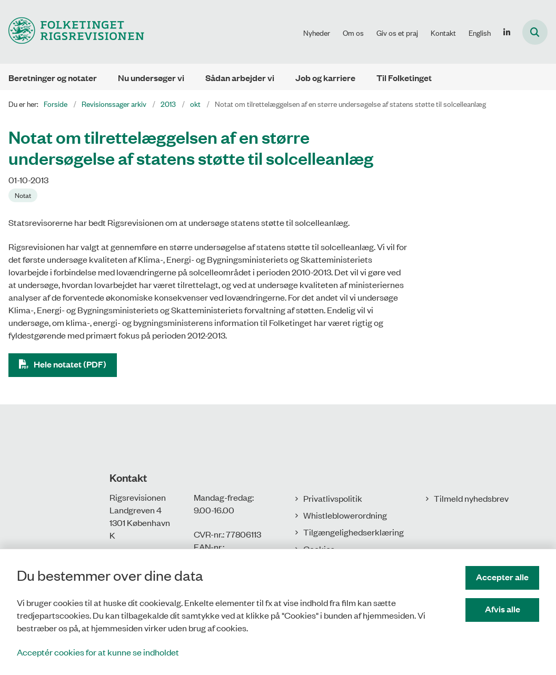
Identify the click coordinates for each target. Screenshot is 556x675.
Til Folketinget (404, 78)
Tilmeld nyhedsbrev (471, 498)
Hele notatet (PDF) (70, 364)
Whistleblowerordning (345, 515)
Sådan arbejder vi (239, 78)
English (480, 32)
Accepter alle (502, 577)
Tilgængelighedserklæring (353, 532)
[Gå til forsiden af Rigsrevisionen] (72, 32)
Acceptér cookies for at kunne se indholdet (98, 652)
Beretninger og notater (52, 78)
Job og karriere (325, 78)
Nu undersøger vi (151, 78)
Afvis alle (502, 609)
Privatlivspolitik (332, 498)
